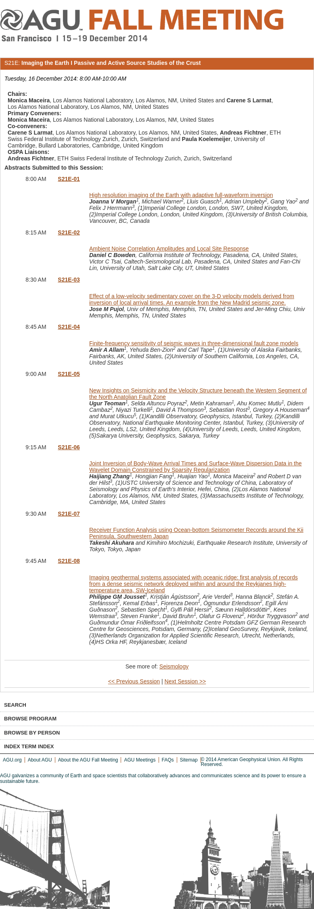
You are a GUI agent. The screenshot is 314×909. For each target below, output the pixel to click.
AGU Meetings (139, 760)
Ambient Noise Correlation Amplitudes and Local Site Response (169, 248)
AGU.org (12, 760)
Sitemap (189, 760)
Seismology (173, 666)
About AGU (40, 760)
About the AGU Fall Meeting (88, 760)
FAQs (168, 760)
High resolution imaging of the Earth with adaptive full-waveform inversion (181, 195)
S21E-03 (69, 279)
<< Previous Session (134, 681)
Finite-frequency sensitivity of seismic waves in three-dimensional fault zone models (193, 343)
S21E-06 (69, 447)
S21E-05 (69, 374)
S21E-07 (69, 514)
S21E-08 (69, 561)
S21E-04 (69, 327)
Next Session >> (185, 681)
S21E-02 (69, 232)
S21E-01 (69, 179)
